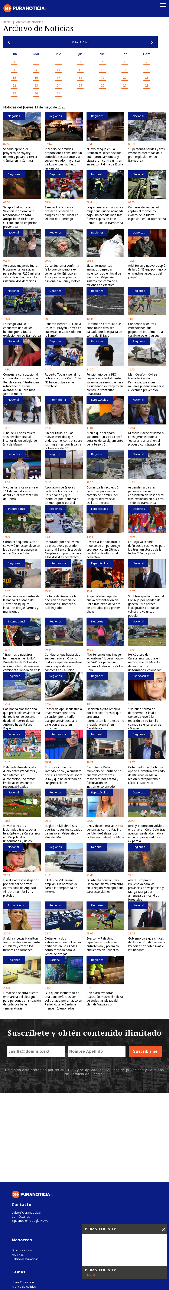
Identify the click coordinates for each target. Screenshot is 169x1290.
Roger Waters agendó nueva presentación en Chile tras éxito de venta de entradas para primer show (103, 603)
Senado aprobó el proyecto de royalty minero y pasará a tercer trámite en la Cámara (20, 154)
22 (14, 85)
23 (36, 85)
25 (80, 85)
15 (14, 77)
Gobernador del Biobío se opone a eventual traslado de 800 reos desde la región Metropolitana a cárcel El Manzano (146, 774)
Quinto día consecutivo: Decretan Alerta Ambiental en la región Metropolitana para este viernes (105, 885)
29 (14, 93)
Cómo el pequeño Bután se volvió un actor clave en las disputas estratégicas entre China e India (21, 547)
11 (80, 69)
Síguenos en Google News (29, 1132)
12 (102, 69)
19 (102, 77)
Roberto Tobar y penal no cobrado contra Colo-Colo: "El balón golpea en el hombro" (63, 380)
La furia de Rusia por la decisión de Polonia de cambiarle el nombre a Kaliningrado (61, 601)
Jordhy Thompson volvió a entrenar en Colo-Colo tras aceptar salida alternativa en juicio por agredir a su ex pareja (146, 833)
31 (58, 93)
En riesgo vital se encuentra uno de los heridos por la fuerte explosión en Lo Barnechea (22, 329)
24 (58, 85)
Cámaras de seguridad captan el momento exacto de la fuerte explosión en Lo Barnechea (147, 212)
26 (102, 85)
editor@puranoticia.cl (25, 1123)
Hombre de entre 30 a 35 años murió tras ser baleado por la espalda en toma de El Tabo (104, 329)
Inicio (7, 21)
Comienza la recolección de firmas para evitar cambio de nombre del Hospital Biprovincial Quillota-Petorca (103, 494)
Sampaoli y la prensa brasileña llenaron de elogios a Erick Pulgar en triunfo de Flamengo (61, 212)
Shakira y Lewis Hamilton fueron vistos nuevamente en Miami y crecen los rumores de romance (21, 943)
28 (146, 85)
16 (36, 77)
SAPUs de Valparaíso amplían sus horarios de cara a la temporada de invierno (61, 885)
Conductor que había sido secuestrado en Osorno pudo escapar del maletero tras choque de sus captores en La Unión (63, 661)
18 (80, 77)
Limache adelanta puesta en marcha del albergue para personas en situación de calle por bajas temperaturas (22, 1000)
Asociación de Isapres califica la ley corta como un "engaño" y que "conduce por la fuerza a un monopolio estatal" (62, 494)
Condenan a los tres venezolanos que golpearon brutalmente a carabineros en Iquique (145, 329)
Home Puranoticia (23, 1194)
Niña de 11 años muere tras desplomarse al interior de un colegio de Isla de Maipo (20, 438)
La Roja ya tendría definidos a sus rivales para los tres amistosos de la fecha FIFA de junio (146, 547)
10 (58, 69)
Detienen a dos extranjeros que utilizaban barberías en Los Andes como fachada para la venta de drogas (63, 945)
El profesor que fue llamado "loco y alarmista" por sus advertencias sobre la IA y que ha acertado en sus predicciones (63, 774)
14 (146, 69)
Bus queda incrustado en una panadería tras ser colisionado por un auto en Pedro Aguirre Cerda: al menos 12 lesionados (63, 1000)
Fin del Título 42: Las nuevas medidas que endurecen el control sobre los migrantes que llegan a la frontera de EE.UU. (63, 440)
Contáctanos (20, 1128)
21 (146, 77)
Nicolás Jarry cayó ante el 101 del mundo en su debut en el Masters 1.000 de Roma (21, 492)
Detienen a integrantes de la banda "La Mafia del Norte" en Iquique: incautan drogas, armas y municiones (21, 603)
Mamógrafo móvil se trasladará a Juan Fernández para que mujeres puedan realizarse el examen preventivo (146, 382)
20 (124, 77)
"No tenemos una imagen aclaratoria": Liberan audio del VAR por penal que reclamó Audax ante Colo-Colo (105, 661)
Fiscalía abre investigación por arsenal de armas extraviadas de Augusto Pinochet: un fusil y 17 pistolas (21, 887)
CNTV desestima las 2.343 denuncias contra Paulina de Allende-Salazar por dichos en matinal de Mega (105, 831)
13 (124, 69)
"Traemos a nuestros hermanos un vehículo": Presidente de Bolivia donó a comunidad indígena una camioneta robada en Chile (21, 661)
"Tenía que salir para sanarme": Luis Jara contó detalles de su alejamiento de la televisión (105, 438)
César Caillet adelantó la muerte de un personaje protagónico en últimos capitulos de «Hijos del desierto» (103, 549)
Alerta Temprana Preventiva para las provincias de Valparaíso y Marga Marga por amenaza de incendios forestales (146, 889)
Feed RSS (18, 1166)
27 (124, 85)
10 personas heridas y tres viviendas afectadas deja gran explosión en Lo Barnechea (146, 154)
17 (58, 77)
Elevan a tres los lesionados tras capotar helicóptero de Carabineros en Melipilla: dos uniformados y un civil (22, 833)
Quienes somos (22, 1162)
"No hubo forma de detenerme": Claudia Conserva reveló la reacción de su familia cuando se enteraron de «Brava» (144, 718)
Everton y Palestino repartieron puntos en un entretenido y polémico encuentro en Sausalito (104, 943)
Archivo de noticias (24, 1198)
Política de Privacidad (25, 1171)
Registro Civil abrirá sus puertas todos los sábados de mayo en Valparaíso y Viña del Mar (63, 831)
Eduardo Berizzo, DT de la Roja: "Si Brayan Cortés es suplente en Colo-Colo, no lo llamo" (63, 329)
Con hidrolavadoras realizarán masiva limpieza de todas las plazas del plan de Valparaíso (105, 998)
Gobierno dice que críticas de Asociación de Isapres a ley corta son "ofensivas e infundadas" (146, 943)
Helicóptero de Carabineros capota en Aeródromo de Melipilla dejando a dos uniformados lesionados (145, 661)
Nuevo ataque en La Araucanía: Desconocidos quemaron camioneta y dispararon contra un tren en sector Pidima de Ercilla (105, 156)
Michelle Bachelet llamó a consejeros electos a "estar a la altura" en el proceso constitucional (146, 438)
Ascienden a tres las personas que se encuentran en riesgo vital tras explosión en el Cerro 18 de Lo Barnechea (146, 494)
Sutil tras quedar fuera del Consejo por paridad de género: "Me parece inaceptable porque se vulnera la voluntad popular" (146, 605)
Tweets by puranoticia (30, 1211)
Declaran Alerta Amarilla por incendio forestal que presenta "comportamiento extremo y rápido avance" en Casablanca (105, 718)
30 (36, 93)
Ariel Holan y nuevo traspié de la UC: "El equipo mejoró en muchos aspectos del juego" (147, 271)
